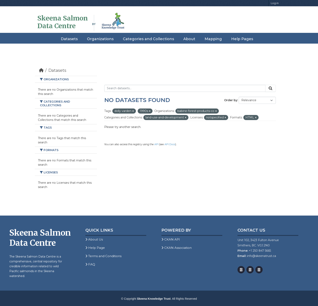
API (156, 144)
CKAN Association (176, 248)
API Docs (169, 144)
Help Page (95, 248)
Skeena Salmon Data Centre (62, 22)
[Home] (41, 70)
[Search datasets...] (184, 88)
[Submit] (270, 88)
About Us (94, 239)
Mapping (213, 39)
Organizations (100, 39)
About (189, 39)
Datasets (69, 39)
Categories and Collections (148, 39)
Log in (275, 3)
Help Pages (242, 39)
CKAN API (170, 239)
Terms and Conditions (103, 256)
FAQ (90, 264)
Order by (230, 100)
